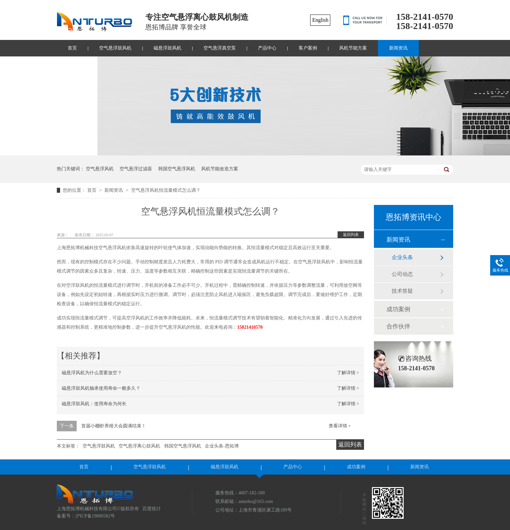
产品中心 (267, 48)
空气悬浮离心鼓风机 (139, 446)
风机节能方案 (353, 48)
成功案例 (398, 309)
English (320, 20)
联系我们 (77, 64)
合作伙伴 (398, 326)
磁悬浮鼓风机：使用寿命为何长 (94, 403)
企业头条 (402, 257)
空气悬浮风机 (100, 168)
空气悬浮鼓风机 (115, 48)
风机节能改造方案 (219, 168)
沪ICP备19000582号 (95, 515)
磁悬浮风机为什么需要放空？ (92, 372)
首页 (72, 48)
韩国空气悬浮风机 (176, 168)
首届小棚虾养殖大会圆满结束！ (113, 425)
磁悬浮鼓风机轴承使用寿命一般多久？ (101, 388)
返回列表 (351, 234)
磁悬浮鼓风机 (167, 48)
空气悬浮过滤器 (136, 168)
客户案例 (308, 48)
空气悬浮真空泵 (219, 48)
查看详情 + (340, 425)
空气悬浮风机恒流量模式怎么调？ (165, 190)
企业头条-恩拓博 (222, 446)
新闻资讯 (398, 48)
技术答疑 (402, 291)
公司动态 (402, 274)
